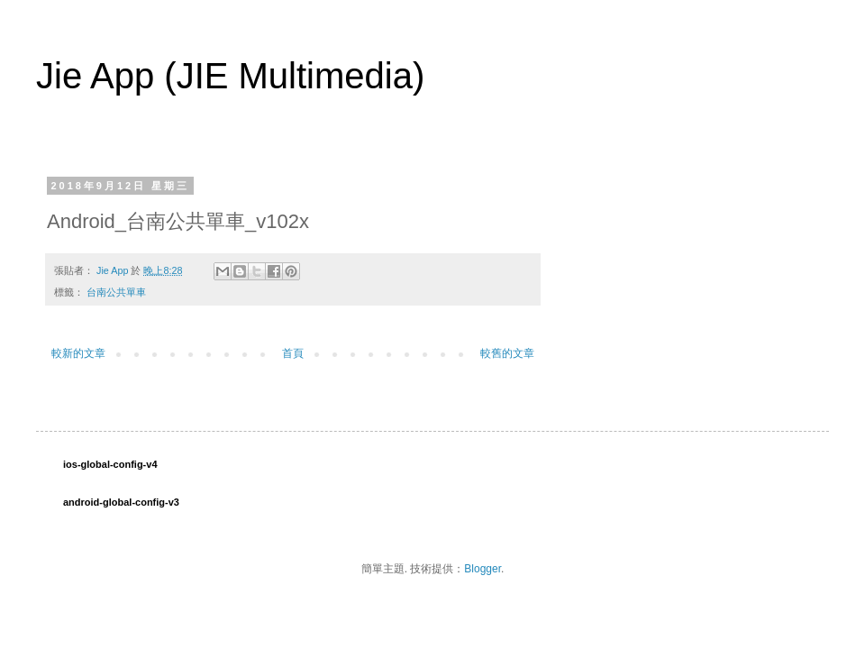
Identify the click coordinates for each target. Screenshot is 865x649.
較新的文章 (78, 353)
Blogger (482, 568)
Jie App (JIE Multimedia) (230, 76)
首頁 (293, 353)
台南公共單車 (116, 292)
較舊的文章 (507, 353)
